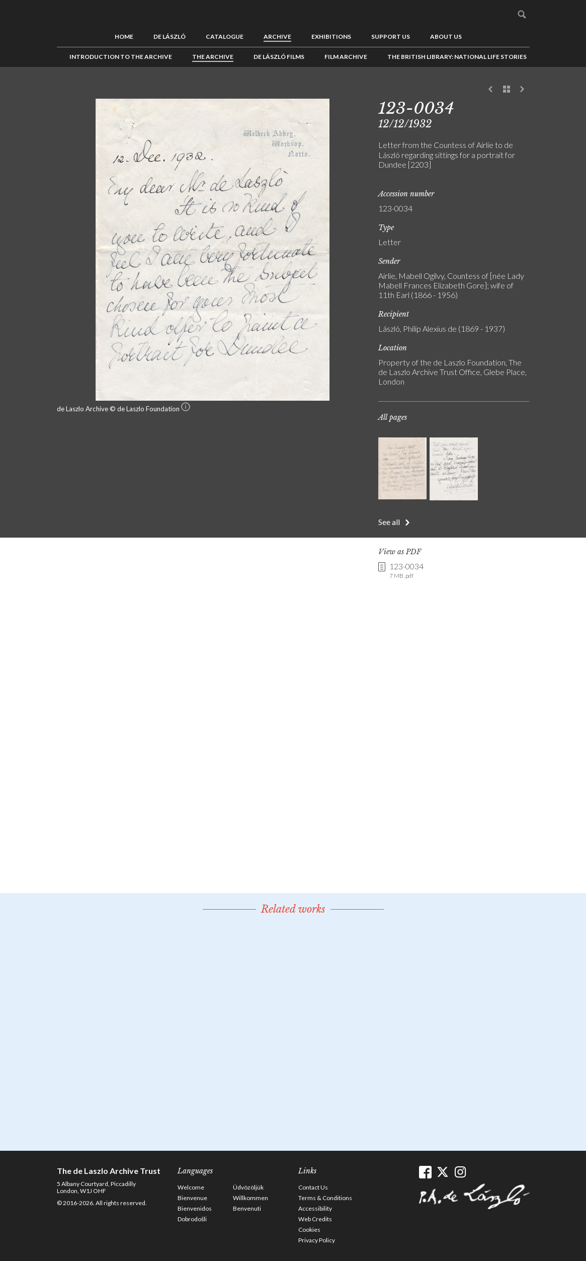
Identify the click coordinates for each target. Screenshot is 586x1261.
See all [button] (389, 522)
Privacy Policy (316, 1240)
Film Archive (345, 56)
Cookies (309, 1229)
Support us (390, 36)
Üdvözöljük (248, 1187)
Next (522, 89)
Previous (490, 89)
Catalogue (224, 36)
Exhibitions (331, 36)
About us (446, 36)
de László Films (279, 56)
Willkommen (250, 1198)
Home (124, 36)
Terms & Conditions (325, 1198)
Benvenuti (247, 1208)
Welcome (191, 1187)
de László (169, 36)
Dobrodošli (192, 1219)
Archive (277, 36)
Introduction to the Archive (120, 56)
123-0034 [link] (406, 570)
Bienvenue (192, 1198)
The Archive (212, 56)
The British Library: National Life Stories (457, 56)
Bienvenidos (195, 1208)
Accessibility (315, 1208)
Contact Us (313, 1187)
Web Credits (315, 1219)
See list (506, 89)
